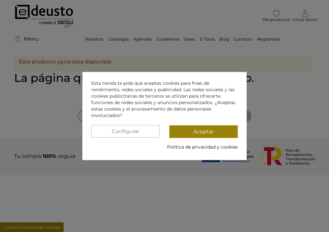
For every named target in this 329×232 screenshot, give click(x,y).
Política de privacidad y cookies (202, 147)
